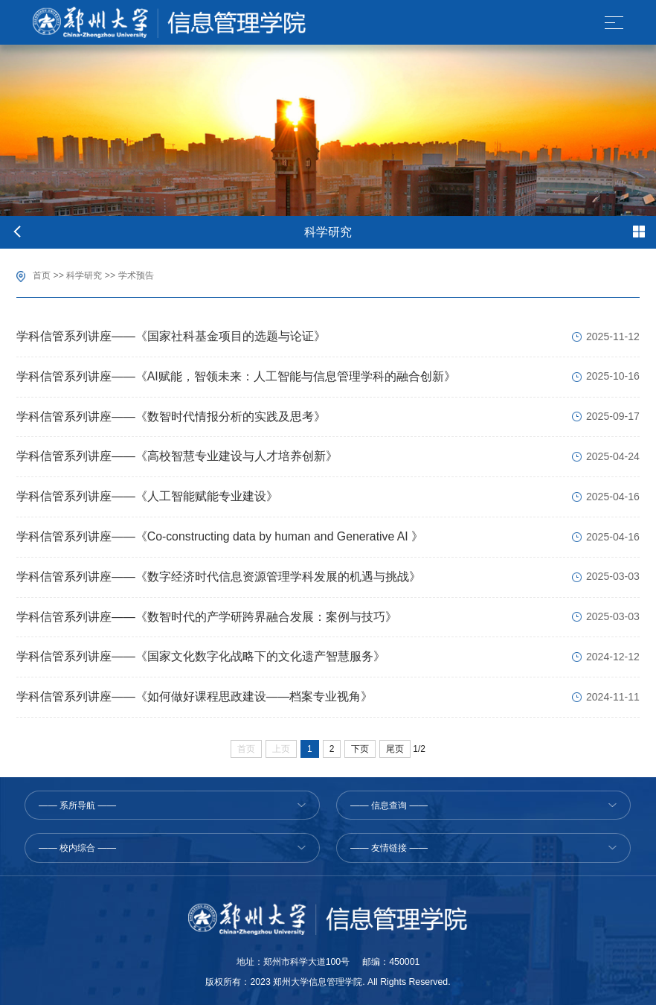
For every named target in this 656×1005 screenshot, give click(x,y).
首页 (42, 275)
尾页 (395, 749)
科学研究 (84, 275)
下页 (360, 749)
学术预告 (136, 275)
